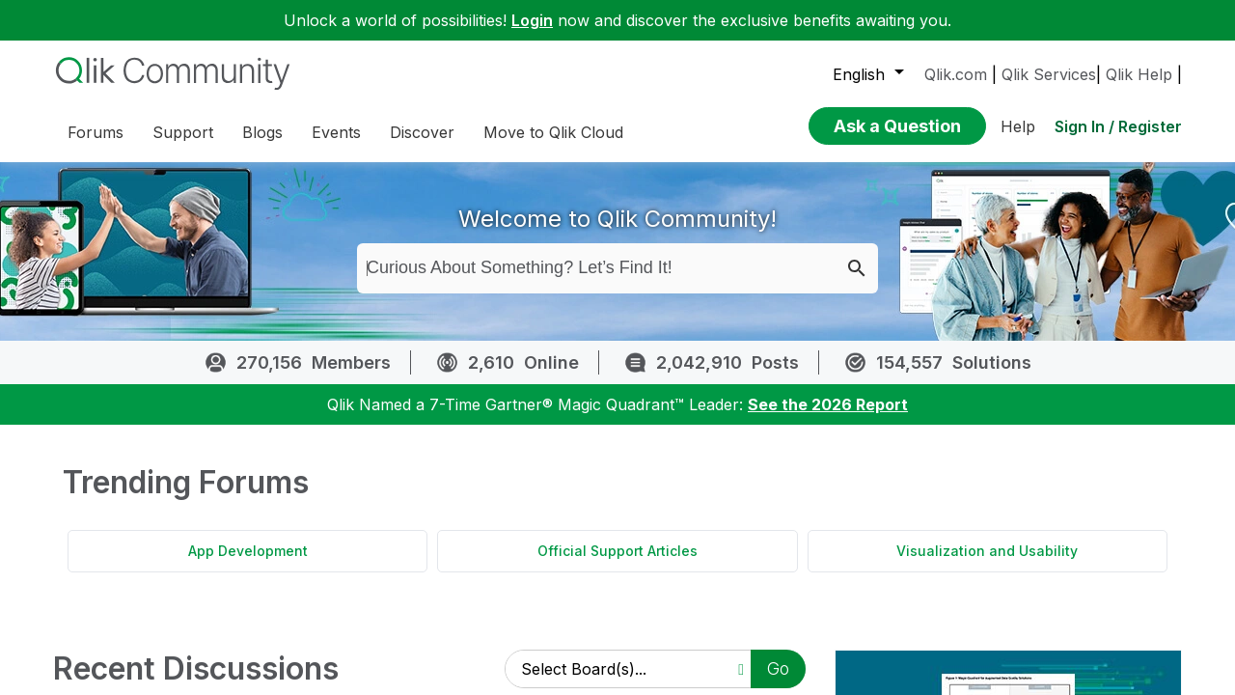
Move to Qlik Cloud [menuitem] (553, 132)
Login (532, 20)
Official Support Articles (617, 565)
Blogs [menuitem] (262, 132)
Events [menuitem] (336, 132)
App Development (248, 565)
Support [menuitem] (182, 132)
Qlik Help (1139, 74)
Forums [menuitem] (96, 132)
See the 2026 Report (828, 419)
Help (1018, 126)
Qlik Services (1049, 74)
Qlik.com (955, 74)
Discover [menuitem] (422, 132)
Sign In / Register (1118, 126)
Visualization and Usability (987, 565)
